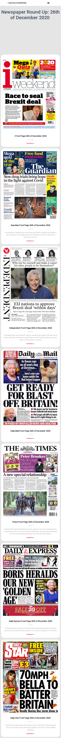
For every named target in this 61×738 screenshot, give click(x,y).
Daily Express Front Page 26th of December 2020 (30, 596)
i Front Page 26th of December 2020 (31, 111)
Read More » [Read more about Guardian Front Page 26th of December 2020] (30, 216)
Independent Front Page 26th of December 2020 (30, 303)
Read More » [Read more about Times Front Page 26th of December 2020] (30, 513)
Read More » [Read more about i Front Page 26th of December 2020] (30, 118)
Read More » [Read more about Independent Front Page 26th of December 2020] (30, 319)
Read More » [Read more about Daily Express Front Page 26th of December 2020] (30, 609)
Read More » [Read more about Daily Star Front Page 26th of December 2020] (30, 709)
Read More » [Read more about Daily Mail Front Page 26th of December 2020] (30, 413)
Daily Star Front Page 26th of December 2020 (30, 693)
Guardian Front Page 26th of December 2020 (30, 200)
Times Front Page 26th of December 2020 (30, 497)
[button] (48, 2)
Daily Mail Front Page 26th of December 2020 (30, 406)
